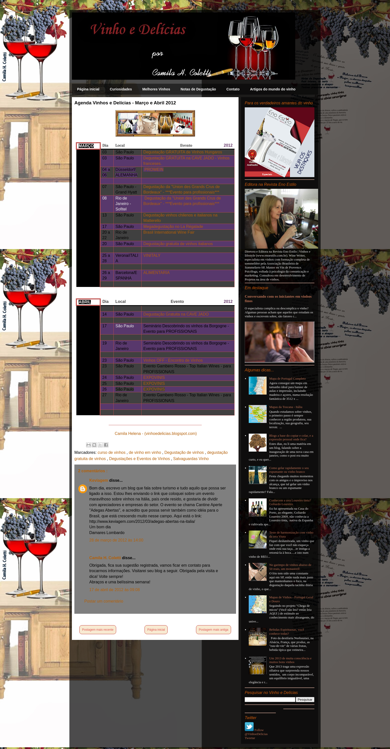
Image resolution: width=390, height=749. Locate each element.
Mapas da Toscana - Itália (285, 407)
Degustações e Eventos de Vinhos (140, 459)
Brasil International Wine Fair (168, 232)
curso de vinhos (112, 452)
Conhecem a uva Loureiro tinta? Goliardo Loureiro (290, 502)
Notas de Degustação (198, 89)
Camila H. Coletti (105, 558)
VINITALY (151, 255)
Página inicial (88, 89)
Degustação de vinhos (184, 452)
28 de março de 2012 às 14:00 (116, 540)
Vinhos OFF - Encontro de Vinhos (173, 360)
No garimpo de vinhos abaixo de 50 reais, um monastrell (290, 567)
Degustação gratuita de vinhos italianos (178, 244)
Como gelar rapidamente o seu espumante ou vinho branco (289, 470)
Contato (233, 89)
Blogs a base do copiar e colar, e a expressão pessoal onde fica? (291, 437)
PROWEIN (153, 169)
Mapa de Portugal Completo (287, 378)
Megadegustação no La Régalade (173, 226)
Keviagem (99, 480)
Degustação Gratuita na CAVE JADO (176, 314)
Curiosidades (121, 89)
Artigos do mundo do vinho (272, 89)
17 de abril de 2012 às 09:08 (114, 590)
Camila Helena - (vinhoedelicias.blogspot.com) (156, 433)
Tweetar (250, 738)
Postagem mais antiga (213, 629)
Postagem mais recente (97, 629)
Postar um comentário (103, 601)
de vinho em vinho (145, 452)
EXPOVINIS (154, 377)
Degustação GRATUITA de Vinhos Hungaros (182, 152)
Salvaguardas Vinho (191, 459)
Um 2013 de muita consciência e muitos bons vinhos (290, 660)
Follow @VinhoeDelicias (256, 732)
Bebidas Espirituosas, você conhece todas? (286, 631)
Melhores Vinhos (156, 89)
